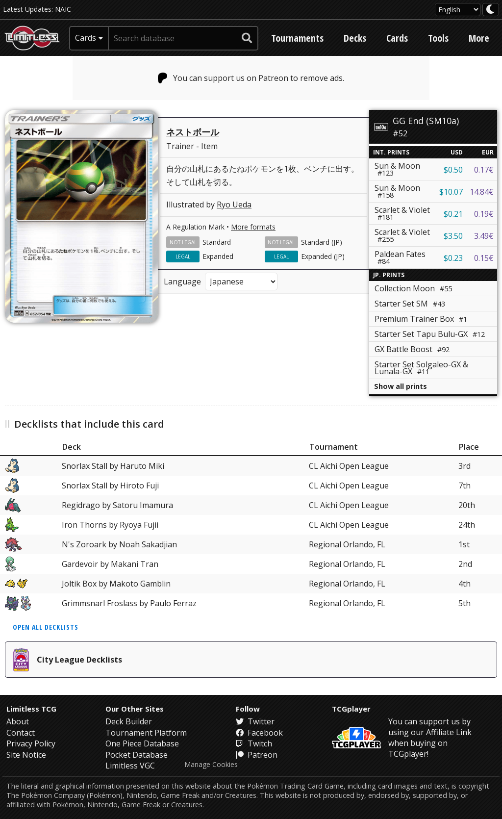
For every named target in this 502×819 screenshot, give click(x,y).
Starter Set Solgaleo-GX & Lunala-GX (421, 368)
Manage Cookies (211, 764)
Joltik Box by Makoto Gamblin (116, 583)
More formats (253, 226)
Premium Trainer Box (421, 318)
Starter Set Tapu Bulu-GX (430, 334)
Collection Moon (413, 288)
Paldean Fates (400, 257)
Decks (355, 38)
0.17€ (484, 169)
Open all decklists (45, 627)
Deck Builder (128, 721)
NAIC (63, 9)
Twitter (255, 721)
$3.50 (453, 235)
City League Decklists (67, 659)
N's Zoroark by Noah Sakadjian (119, 544)
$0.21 (453, 213)
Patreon (256, 754)
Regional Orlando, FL (347, 544)
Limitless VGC (130, 765)
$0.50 (453, 169)
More (479, 38)
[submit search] (247, 38)
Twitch (254, 743)
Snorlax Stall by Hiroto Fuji (110, 485)
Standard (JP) (321, 242)
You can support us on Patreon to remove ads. (251, 78)
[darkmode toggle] (490, 9)
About (17, 721)
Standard (216, 242)
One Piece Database (142, 743)
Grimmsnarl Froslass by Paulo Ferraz (129, 603)
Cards (397, 38)
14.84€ (482, 191)
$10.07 (451, 191)
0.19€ (484, 213)
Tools (438, 38)
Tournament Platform (146, 732)
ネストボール (192, 132)
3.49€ (484, 235)
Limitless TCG (31, 709)
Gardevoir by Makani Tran (110, 564)
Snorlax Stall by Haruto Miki (113, 466)
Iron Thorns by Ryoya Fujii (110, 524)
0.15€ (484, 258)
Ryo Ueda (234, 204)
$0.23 (453, 258)
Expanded (217, 256)
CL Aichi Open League (349, 466)
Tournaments (297, 38)
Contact (20, 732)
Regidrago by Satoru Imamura (117, 505)
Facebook (259, 732)
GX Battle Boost (412, 349)
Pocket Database (136, 754)
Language (182, 281)
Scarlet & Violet (402, 213)
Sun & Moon (397, 169)
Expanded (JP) (323, 256)
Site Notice (26, 754)
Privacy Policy (30, 743)
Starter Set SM (410, 303)
